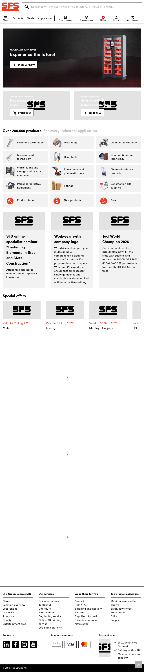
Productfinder (47, 612)
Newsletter (81, 623)
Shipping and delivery (88, 608)
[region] (72, 317)
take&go (51, 328)
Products (17, 18)
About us (8, 616)
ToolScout (45, 605)
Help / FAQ (81, 605)
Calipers (115, 620)
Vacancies (9, 612)
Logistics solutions (50, 627)
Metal (6, 328)
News (6, 601)
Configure (45, 608)
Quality (7, 620)
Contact (79, 601)
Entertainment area (14, 623)
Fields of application (39, 18)
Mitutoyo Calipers (101, 328)
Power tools (118, 612)
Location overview (14, 605)
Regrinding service (50, 616)
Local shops (10, 608)
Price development (86, 620)
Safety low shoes (121, 608)
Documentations (49, 601)
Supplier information (87, 616)
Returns (79, 612)
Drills (114, 616)
